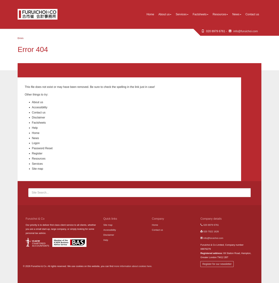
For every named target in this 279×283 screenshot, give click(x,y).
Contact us (252, 14)
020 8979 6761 (209, 225)
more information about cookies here (133, 266)
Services (182, 14)
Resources (220, 14)
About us (164, 14)
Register (37, 153)
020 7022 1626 (209, 231)
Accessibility (39, 107)
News (236, 14)
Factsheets (200, 14)
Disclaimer (38, 117)
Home (150, 14)
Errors (20, 38)
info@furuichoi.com (245, 31)
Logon (36, 143)
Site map (37, 168)
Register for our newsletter (216, 264)
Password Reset (42, 148)
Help (35, 127)
